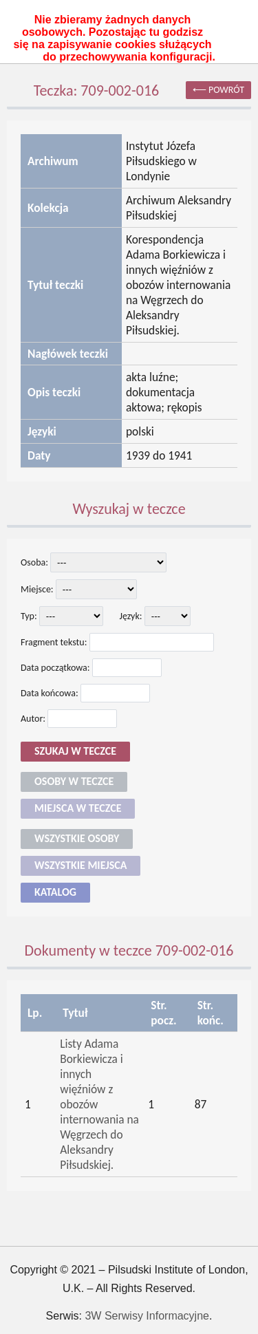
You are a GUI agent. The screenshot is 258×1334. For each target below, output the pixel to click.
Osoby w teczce (74, 781)
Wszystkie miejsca (80, 865)
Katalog (55, 892)
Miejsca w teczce (77, 808)
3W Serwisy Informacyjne (147, 1316)
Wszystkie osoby (76, 838)
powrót (226, 90)
